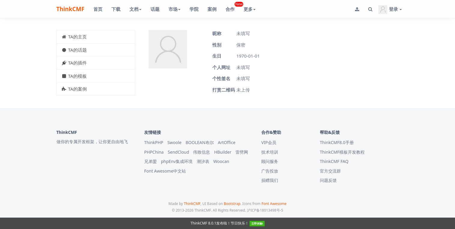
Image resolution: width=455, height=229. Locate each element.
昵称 (216, 33)
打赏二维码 (223, 90)
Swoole (174, 142)
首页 (97, 9)
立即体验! (257, 223)
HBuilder (223, 152)
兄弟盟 (150, 161)
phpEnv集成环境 (177, 161)
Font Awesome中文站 (165, 171)
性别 (216, 45)
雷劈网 (241, 152)
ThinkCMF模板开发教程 (342, 152)
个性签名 (221, 78)
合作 (232, 7)
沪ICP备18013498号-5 (265, 210)
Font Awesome (274, 203)
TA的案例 (74, 89)
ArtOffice (226, 142)
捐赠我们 (269, 180)
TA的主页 (74, 37)
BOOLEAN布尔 (200, 142)
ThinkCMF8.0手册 (337, 142)
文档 (135, 9)
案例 (212, 9)
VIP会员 (268, 142)
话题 (154, 9)
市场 (174, 9)
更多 (250, 9)
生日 (216, 56)
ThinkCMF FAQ (334, 161)
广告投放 (269, 171)
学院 (194, 9)
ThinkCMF (70, 9)
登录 (390, 9)
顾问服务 (269, 161)
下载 (115, 9)
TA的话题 (74, 50)
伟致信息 (201, 152)
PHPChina (154, 152)
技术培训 (269, 152)
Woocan (221, 161)
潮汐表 (203, 161)
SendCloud (178, 152)
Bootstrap (232, 203)
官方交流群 (330, 171)
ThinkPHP (153, 142)
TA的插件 (74, 63)
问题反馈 (328, 180)
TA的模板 (74, 76)
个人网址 (221, 67)
